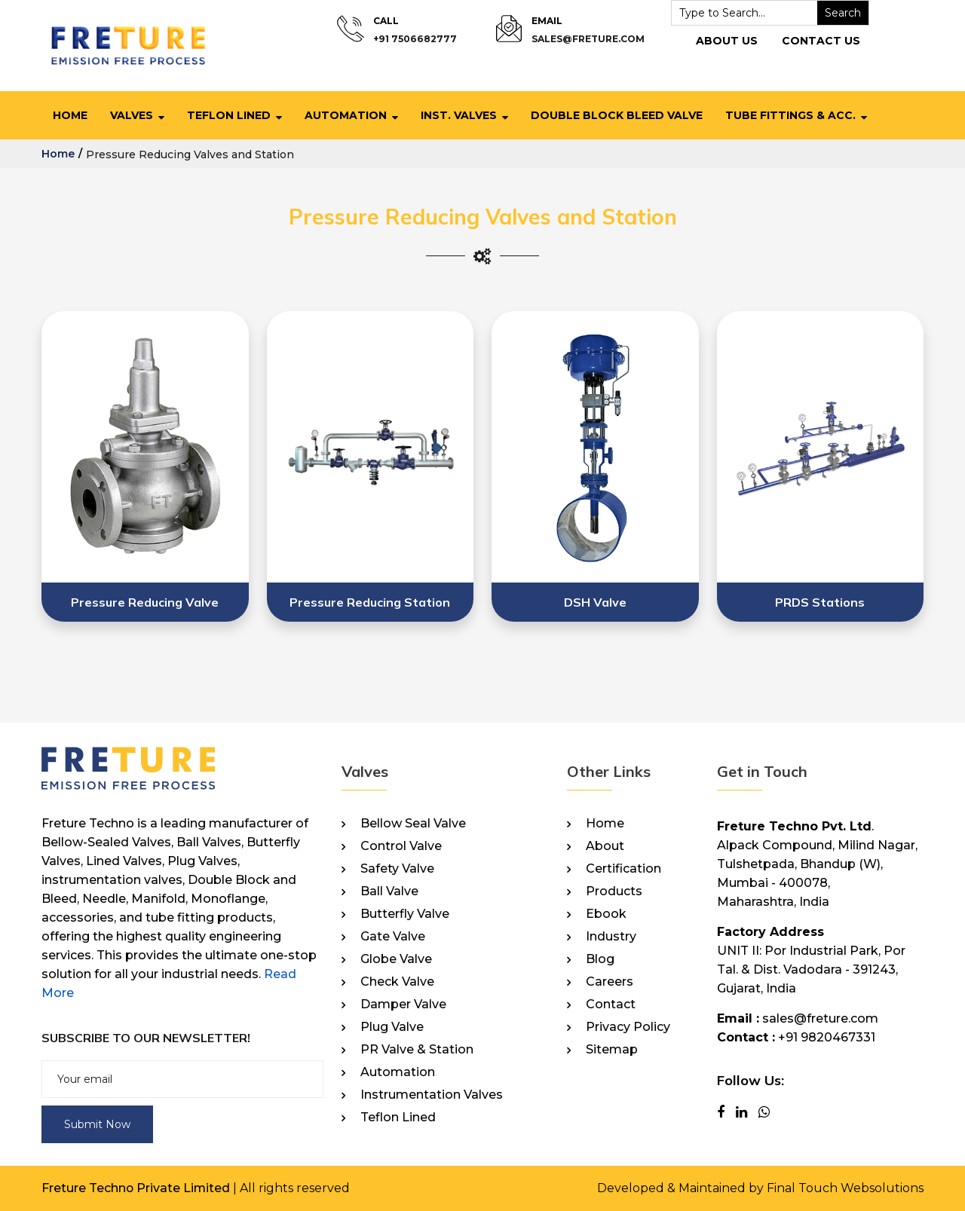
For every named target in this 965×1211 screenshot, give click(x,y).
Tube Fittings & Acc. (790, 115)
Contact (611, 1004)
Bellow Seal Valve (413, 823)
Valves (131, 115)
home (58, 154)
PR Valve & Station (416, 1050)
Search (840, 13)
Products (614, 891)
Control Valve (401, 846)
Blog (600, 959)
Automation (346, 115)
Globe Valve (396, 959)
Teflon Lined (229, 115)
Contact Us (818, 40)
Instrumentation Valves (431, 1095)
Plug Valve (392, 1027)
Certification (623, 869)
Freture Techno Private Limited (136, 1188)
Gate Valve (392, 936)
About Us (724, 40)
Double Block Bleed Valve (617, 115)
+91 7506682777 (414, 38)
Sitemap (612, 1050)
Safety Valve (397, 869)
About (605, 846)
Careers (609, 982)
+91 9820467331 (826, 1037)
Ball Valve (389, 891)
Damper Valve (403, 1004)
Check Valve (397, 982)
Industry (611, 936)
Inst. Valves (459, 115)
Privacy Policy (628, 1027)
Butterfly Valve (404, 914)
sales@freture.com (585, 38)
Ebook (606, 914)
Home (70, 115)
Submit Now (97, 1124)
